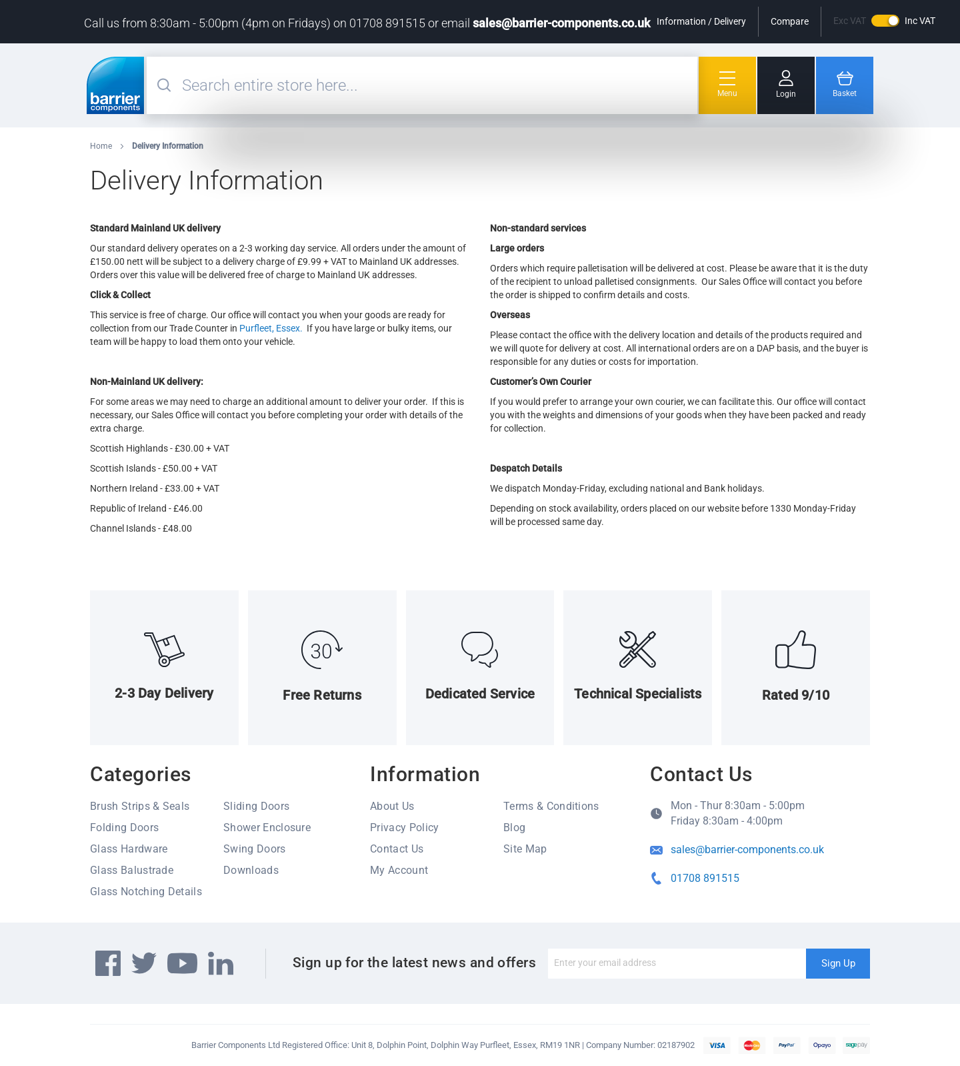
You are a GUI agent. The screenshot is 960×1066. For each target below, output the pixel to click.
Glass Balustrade (131, 870)
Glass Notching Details (146, 891)
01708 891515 (705, 878)
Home (102, 146)
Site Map (525, 849)
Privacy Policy (404, 827)
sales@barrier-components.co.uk (561, 23)
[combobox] (438, 85)
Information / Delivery (701, 21)
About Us (392, 806)
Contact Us (396, 849)
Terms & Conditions (551, 806)
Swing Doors (254, 849)
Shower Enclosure (267, 827)
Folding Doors (124, 827)
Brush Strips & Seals (139, 806)
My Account (399, 870)
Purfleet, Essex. (271, 328)
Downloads (251, 870)
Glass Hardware (128, 849)
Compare (790, 21)
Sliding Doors (256, 806)
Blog (514, 827)
